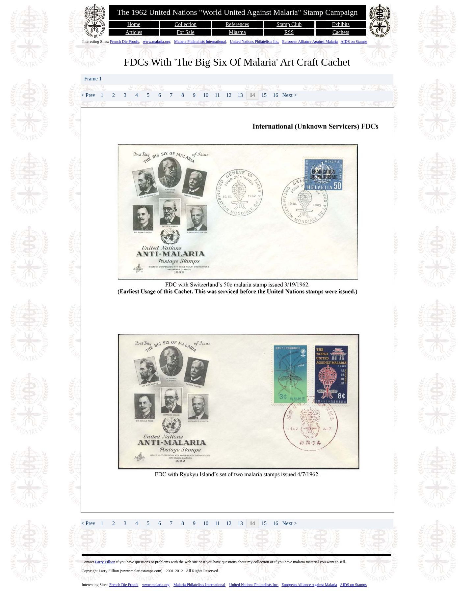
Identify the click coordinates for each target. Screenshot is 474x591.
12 (228, 95)
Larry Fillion (105, 562)
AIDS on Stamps (354, 41)
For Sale (186, 32)
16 (275, 95)
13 (240, 95)
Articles (133, 32)
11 (217, 95)
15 (264, 95)
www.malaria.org (156, 41)
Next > (289, 95)
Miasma (237, 32)
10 (205, 95)
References (237, 24)
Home (133, 24)
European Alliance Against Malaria (310, 41)
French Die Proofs (124, 41)
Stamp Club (289, 24)
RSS (289, 32)
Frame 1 (93, 78)
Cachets (340, 32)
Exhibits (341, 24)
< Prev (88, 95)
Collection (185, 24)
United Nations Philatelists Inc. (254, 41)
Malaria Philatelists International (200, 41)
